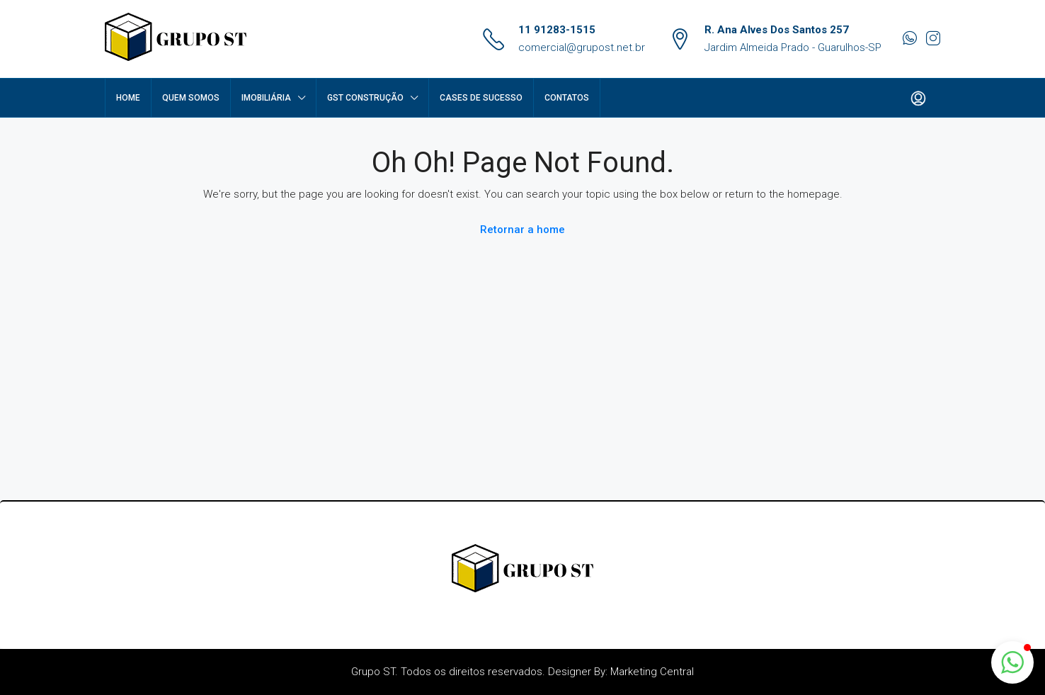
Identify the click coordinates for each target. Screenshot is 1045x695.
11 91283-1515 (556, 29)
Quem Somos (190, 98)
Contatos (566, 98)
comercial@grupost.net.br (581, 47)
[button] (1012, 662)
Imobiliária (266, 98)
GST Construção (365, 98)
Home (128, 98)
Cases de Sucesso (481, 98)
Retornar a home (522, 229)
